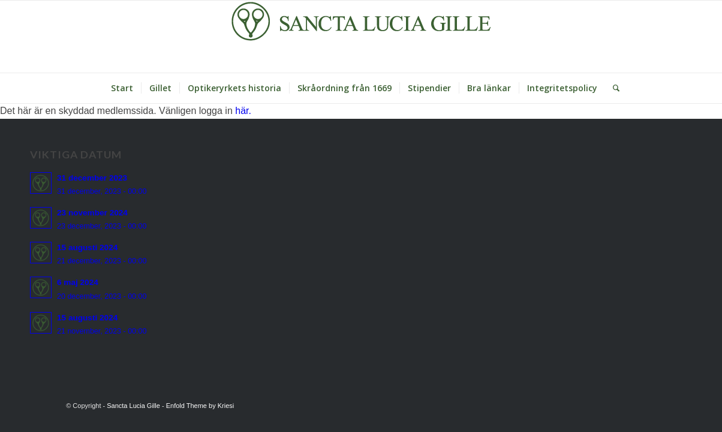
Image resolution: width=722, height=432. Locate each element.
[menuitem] (122, 88)
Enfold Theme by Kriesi (200, 405)
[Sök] (612, 88)
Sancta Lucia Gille (133, 405)
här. (243, 111)
